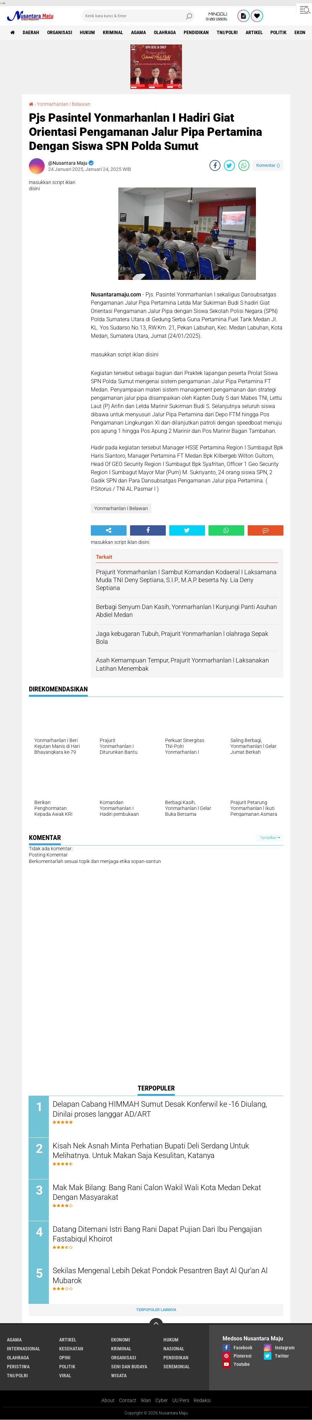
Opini (65, 1357)
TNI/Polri (227, 32)
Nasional (173, 1348)
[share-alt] (109, 530)
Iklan (146, 1400)
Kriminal (113, 32)
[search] (138, 16)
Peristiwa (18, 1366)
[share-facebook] (214, 165)
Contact (127, 1400)
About (108, 1400)
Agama (138, 32)
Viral (65, 1375)
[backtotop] (156, 1325)
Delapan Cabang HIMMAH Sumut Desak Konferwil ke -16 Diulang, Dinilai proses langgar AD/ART (160, 1109)
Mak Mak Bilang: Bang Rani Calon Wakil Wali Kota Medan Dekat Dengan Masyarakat (157, 1192)
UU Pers (180, 1400)
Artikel (254, 32)
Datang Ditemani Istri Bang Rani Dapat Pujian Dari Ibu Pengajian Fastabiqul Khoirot (157, 1234)
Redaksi (202, 1400)
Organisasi (59, 32)
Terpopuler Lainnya (156, 1310)
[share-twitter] (229, 165)
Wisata (119, 1375)
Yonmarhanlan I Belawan (63, 104)
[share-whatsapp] (243, 165)
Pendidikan (196, 32)
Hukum (87, 32)
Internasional (23, 1348)
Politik (279, 32)
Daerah (31, 32)
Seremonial (176, 1366)
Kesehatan (71, 1348)
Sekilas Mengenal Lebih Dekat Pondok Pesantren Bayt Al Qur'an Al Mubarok (160, 1276)
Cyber (161, 1400)
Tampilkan (270, 837)
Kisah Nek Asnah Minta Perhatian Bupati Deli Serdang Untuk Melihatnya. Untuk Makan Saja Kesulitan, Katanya (151, 1151)
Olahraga (165, 32)
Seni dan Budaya (129, 1366)
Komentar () (268, 165)
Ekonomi (120, 1339)
